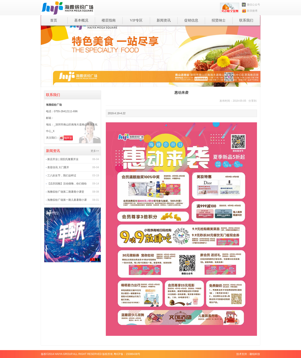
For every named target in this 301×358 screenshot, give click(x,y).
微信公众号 (251, 4)
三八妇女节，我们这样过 (61, 175)
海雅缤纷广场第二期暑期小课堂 (65, 191)
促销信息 (191, 20)
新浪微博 (249, 10)
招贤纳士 (219, 20)
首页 (53, 20)
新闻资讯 (164, 20)
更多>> (95, 150)
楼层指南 (109, 20)
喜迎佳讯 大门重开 (58, 167)
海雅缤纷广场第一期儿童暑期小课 (67, 199)
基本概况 (81, 20)
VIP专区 (136, 20)
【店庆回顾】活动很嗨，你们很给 (67, 183)
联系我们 (246, 20)
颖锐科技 (255, 354)
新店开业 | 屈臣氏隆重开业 (62, 159)
